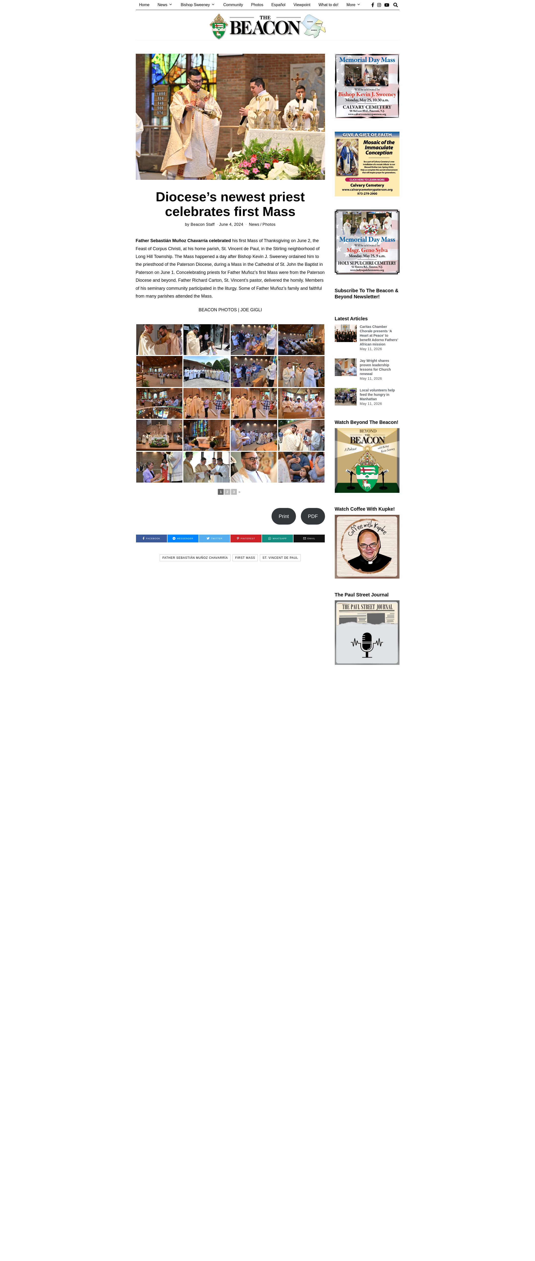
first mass (245, 558)
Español (278, 5)
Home (144, 5)
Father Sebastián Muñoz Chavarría (195, 558)
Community (233, 5)
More (350, 5)
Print (284, 516)
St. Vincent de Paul (280, 558)
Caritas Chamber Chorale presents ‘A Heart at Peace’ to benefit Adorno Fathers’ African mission (379, 335)
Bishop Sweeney (195, 5)
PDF (313, 516)
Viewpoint (302, 5)
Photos (257, 5)
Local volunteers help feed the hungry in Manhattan (377, 394)
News (162, 5)
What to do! (328, 5)
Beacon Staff (203, 224)
